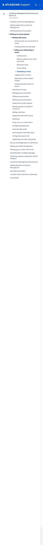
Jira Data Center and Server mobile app (23, 174)
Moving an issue (22, 65)
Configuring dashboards (20, 126)
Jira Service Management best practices (24, 162)
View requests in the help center (23, 132)
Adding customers (18, 112)
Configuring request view (21, 136)
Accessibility (14, 178)
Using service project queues (22, 103)
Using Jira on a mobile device (22, 122)
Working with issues (19, 38)
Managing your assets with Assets (22, 149)
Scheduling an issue (24, 71)
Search (36, 5)
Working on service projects (19, 34)
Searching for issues (19, 90)
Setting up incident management (21, 146)
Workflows (16, 119)
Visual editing (21, 68)
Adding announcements (20, 96)
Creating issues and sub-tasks (25, 47)
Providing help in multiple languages (22, 153)
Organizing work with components (24, 139)
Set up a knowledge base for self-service (24, 143)
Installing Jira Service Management (22, 22)
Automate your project (17, 171)
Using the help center (19, 129)
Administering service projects (20, 31)
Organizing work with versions (22, 116)
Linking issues (22, 56)
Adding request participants (21, 100)
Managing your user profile (21, 93)
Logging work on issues (23, 75)
